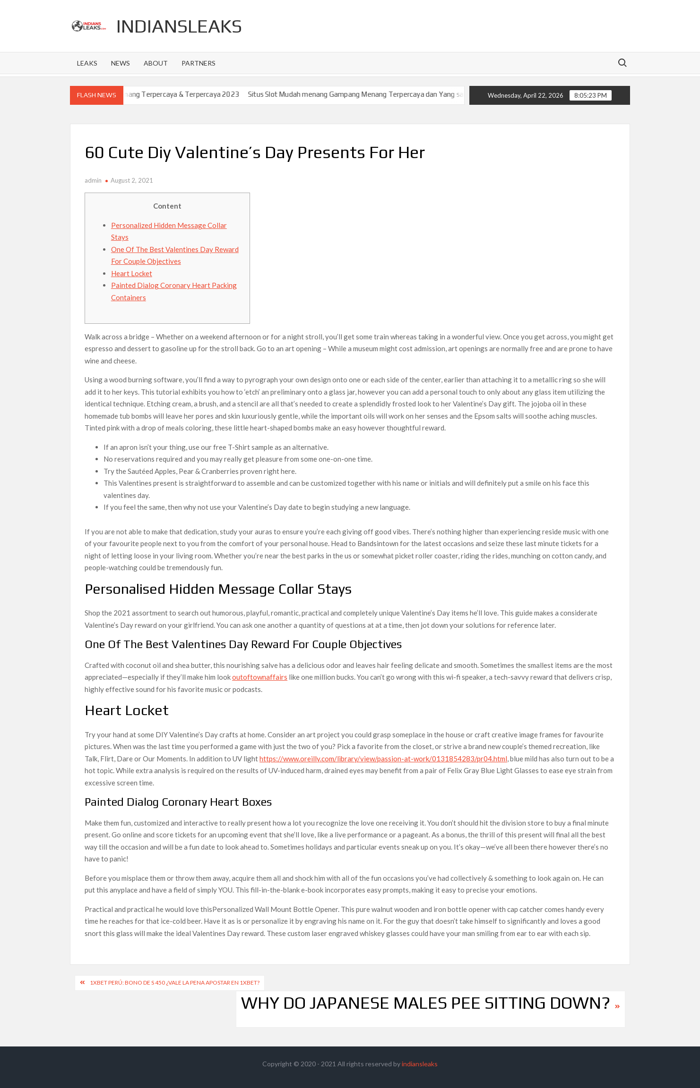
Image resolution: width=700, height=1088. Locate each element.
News (120, 63)
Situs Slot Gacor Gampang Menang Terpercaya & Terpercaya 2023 (148, 94)
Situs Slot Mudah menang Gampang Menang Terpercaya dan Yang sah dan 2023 (386, 94)
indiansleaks (179, 26)
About (156, 63)
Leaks (87, 63)
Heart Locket (131, 273)
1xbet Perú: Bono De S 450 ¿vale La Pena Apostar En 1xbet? (174, 982)
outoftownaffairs (259, 677)
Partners (198, 63)
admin (93, 180)
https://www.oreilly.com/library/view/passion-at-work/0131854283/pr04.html (383, 758)
